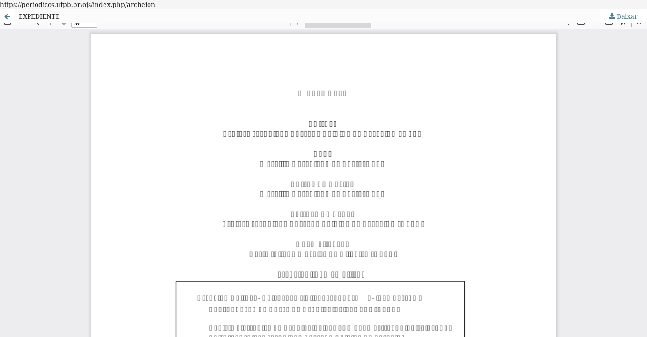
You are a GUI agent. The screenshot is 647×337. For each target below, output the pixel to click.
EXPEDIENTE (39, 16)
